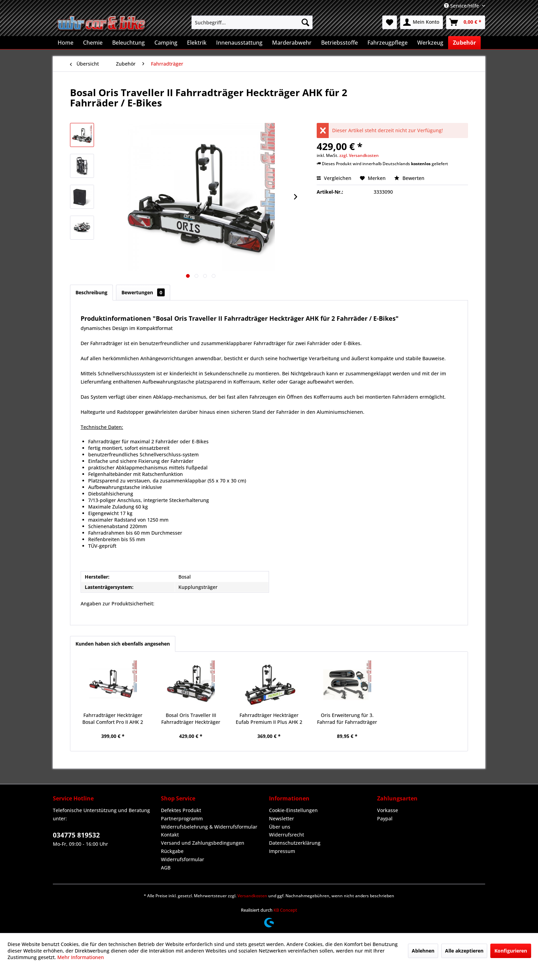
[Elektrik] (196, 42)
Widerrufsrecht (286, 834)
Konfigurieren (510, 950)
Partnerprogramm (182, 818)
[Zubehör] (464, 42)
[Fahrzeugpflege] (387, 42)
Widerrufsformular (182, 859)
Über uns (279, 826)
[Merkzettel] (389, 22)
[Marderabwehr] (291, 42)
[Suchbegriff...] (252, 22)
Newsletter (281, 818)
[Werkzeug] (430, 42)
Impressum (282, 851)
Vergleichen (334, 178)
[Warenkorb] (465, 22)
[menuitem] (252, 22)
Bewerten (409, 178)
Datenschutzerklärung (294, 843)
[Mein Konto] (421, 22)
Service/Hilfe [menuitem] (462, 5)
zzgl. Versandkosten (359, 155)
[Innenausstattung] (239, 42)
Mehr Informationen (80, 957)
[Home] (65, 42)
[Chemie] (92, 42)
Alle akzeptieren (464, 950)
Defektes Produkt (181, 810)
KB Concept (285, 910)
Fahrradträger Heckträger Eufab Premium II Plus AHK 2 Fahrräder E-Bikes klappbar (269, 719)
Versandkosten (252, 896)
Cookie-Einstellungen (293, 810)
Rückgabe (172, 851)
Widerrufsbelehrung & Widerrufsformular (209, 826)
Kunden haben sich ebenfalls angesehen (122, 643)
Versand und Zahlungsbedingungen (202, 843)
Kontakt (170, 834)
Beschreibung (91, 292)
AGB (166, 867)
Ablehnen (423, 950)
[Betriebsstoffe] (339, 42)
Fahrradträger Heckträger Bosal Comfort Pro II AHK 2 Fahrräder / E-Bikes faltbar (112, 719)
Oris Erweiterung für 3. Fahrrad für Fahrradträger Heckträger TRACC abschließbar (347, 719)
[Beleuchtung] (128, 42)
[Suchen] (305, 22)
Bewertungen (143, 292)
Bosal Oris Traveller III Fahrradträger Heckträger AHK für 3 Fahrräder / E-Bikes (191, 719)
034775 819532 (76, 835)
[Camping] (166, 42)
